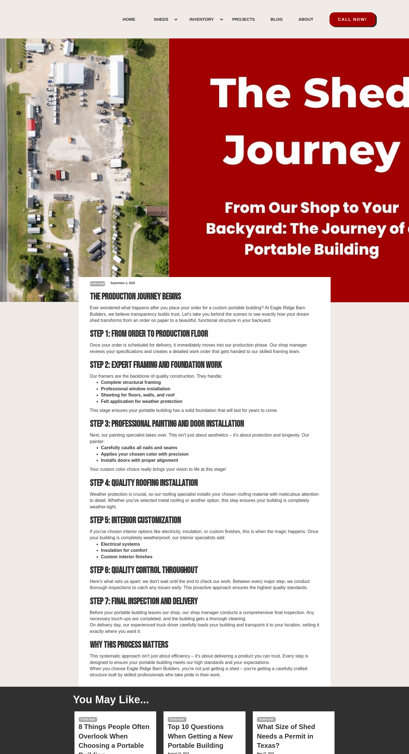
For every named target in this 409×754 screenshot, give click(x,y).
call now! (352, 19)
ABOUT (305, 19)
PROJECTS (243, 19)
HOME (129, 19)
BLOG (277, 19)
